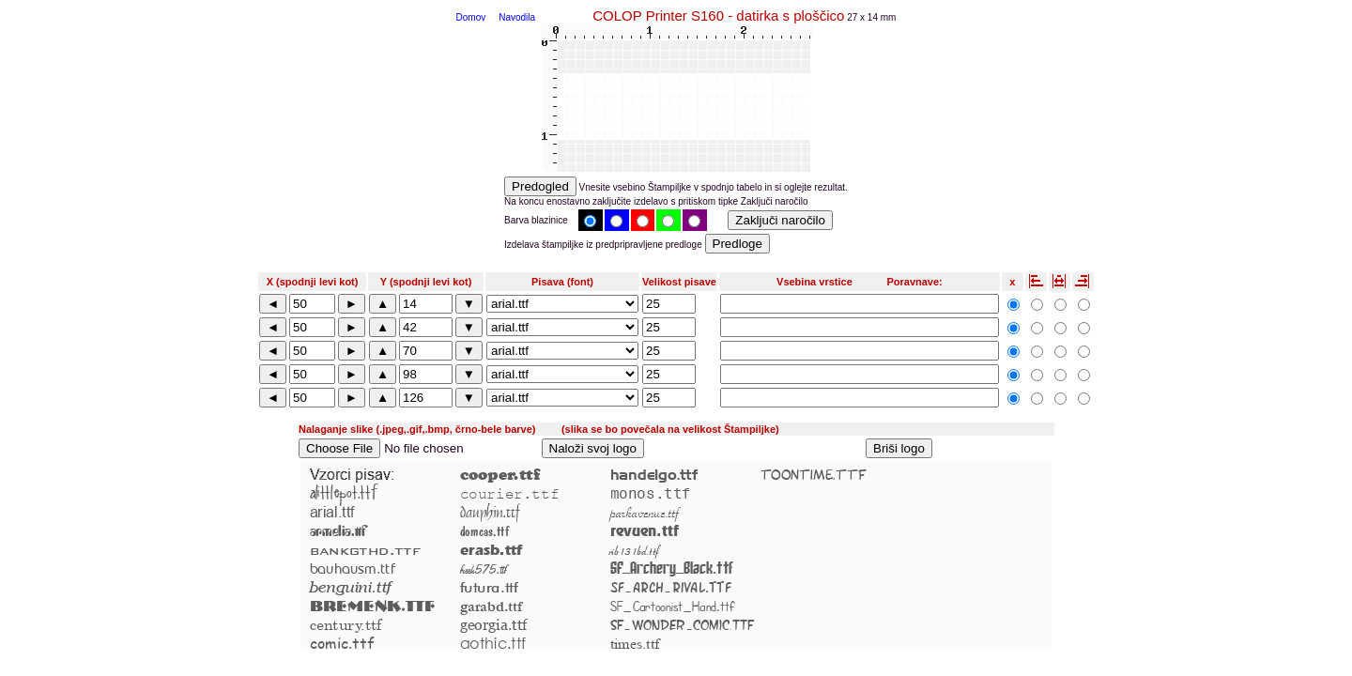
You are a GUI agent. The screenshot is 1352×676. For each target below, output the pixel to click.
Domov (471, 17)
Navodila (517, 17)
